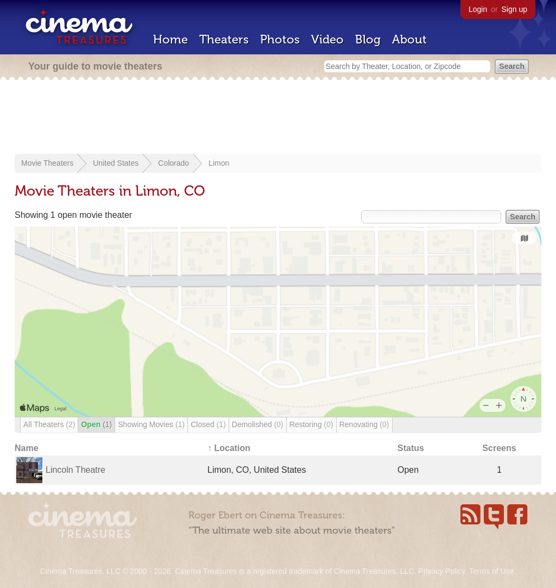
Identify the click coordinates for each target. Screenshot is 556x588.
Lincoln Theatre (75, 469)
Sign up (514, 9)
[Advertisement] (278, 117)
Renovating (364, 424)
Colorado (173, 163)
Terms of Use (491, 571)
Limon (218, 163)
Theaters (224, 39)
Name (27, 448)
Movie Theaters (47, 163)
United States (115, 163)
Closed (208, 424)
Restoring (311, 424)
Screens (499, 448)
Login (478, 9)
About (409, 39)
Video (327, 39)
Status (410, 448)
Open (96, 424)
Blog (368, 39)
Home (170, 39)
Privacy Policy (441, 571)
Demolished (257, 424)
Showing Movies (151, 424)
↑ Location (228, 448)
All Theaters (49, 424)
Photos (280, 39)
